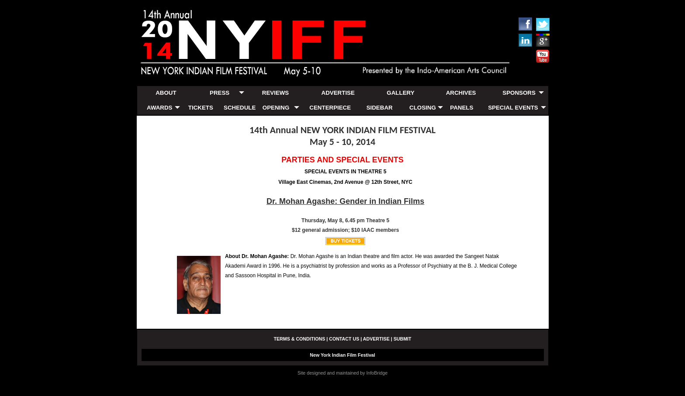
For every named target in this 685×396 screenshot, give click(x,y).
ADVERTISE (338, 93)
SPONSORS (519, 93)
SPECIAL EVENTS (513, 107)
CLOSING (422, 107)
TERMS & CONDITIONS (299, 338)
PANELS (461, 107)
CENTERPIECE (330, 107)
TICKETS (200, 107)
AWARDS (160, 107)
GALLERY (400, 93)
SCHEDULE (240, 107)
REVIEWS (275, 93)
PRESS (219, 93)
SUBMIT (403, 338)
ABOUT (166, 93)
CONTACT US (344, 338)
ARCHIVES (461, 93)
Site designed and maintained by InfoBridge (342, 372)
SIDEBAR (380, 107)
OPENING (276, 107)
